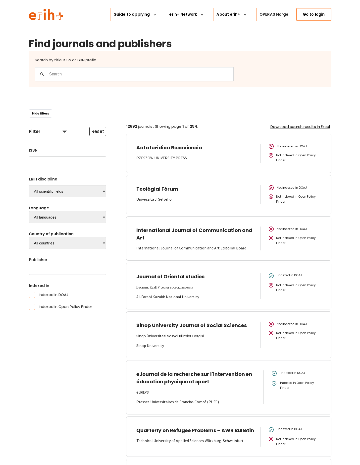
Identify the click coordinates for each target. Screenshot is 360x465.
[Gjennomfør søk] (42, 74)
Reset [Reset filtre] (98, 131)
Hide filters (40, 113)
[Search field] (141, 74)
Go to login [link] (314, 14)
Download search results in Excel (300, 126)
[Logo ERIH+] (46, 14)
